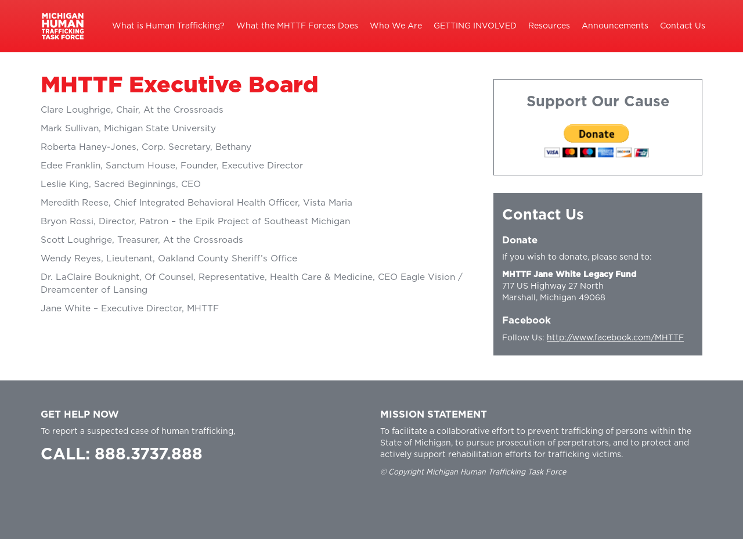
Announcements (615, 26)
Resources (549, 26)
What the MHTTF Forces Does (297, 26)
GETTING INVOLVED (475, 26)
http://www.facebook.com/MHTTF (615, 338)
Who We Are (396, 26)
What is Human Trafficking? (168, 26)
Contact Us (682, 26)
